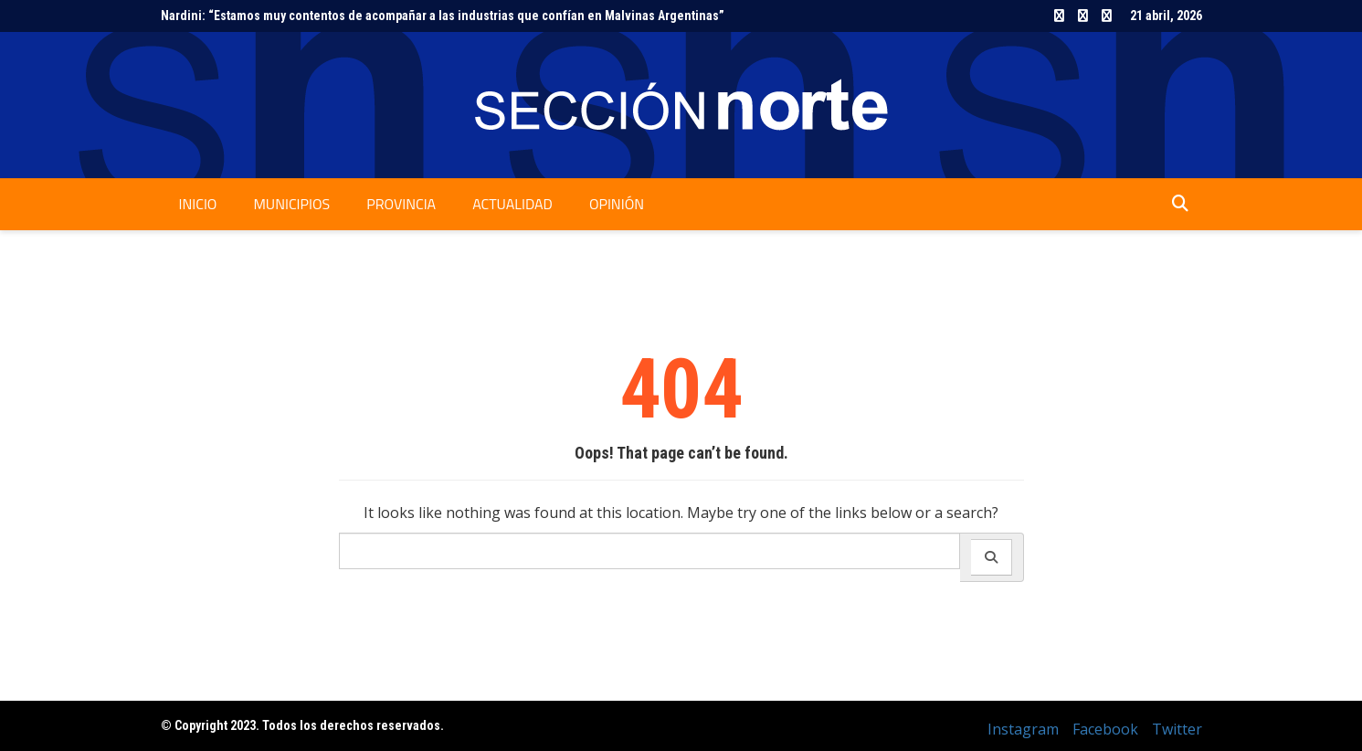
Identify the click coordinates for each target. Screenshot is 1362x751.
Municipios (291, 204)
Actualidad (512, 204)
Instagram (1059, 15)
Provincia (401, 204)
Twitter (1107, 15)
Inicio (198, 204)
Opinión (616, 204)
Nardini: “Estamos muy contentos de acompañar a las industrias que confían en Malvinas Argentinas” (442, 15)
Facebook (1083, 15)
